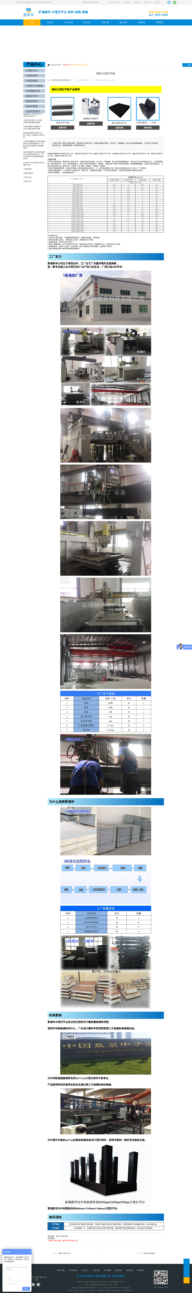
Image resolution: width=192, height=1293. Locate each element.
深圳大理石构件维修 (92, 2)
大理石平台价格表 (114, 2)
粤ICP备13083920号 (116, 1288)
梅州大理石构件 (149, 1253)
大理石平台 (147, 2)
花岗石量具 (32, 106)
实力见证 (87, 22)
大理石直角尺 (33, 111)
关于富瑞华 (68, 22)
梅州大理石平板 (62, 1236)
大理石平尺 (27, 181)
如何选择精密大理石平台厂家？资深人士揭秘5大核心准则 (33, 135)
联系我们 (160, 22)
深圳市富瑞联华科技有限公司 (61, 80)
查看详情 (62, 128)
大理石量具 (126, 2)
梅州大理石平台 (64, 1253)
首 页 (32, 22)
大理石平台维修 (34, 86)
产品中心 (50, 22)
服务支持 (123, 22)
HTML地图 (125, 1288)
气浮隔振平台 (33, 91)
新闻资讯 (142, 22)
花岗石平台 (32, 96)
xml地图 (156, 2)
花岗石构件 (32, 101)
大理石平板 (60, 1270)
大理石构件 (137, 2)
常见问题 (105, 22)
